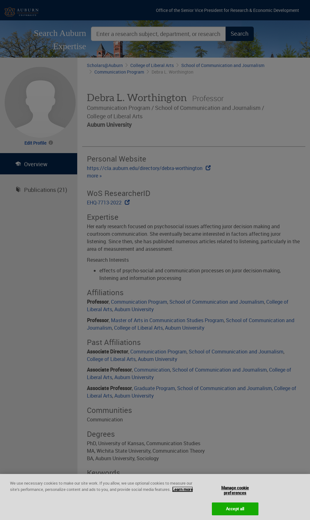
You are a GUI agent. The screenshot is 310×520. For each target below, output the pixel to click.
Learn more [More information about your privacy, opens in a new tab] (182, 492)
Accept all (235, 512)
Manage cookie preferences (235, 493)
